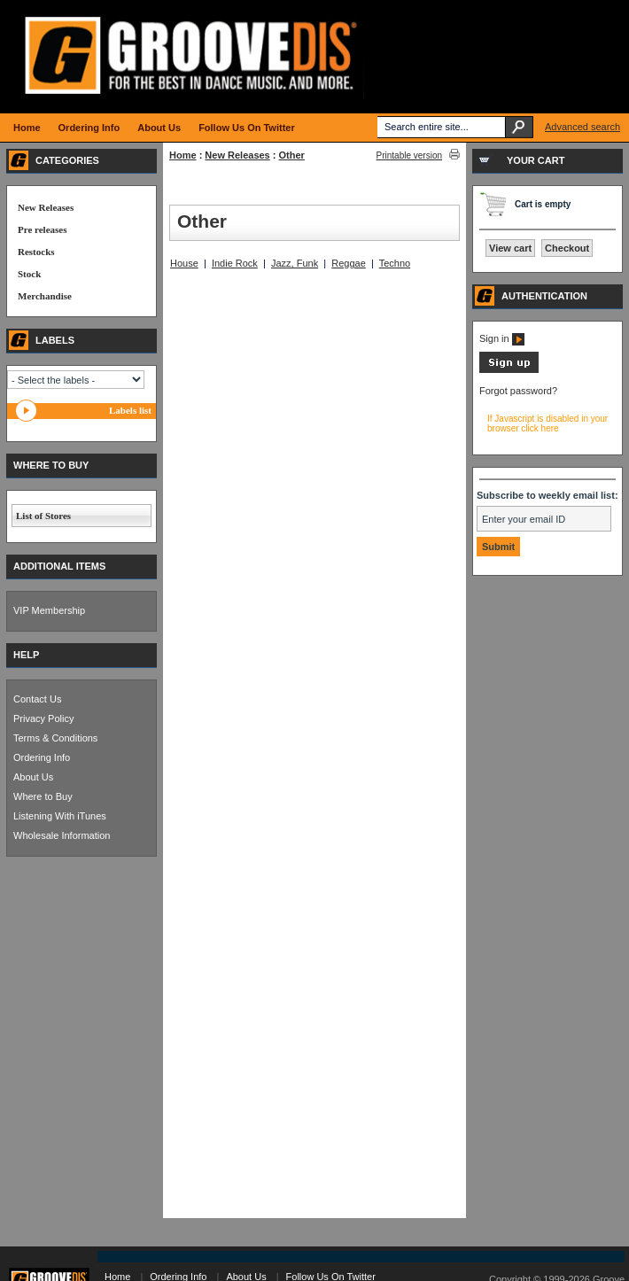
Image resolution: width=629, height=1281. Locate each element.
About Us (33, 777)
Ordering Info (41, 757)
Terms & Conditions (55, 738)
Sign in (501, 338)
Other (292, 155)
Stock (29, 273)
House (184, 263)
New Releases (237, 155)
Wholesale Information (61, 835)
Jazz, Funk (294, 263)
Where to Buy (43, 796)
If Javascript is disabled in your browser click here (547, 423)
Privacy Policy (43, 718)
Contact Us (37, 699)
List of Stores (43, 515)
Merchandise (45, 296)
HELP (26, 654)
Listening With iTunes (59, 816)
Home (183, 155)
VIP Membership (49, 610)
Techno (394, 263)
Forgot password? (518, 390)
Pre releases (42, 229)
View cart (510, 248)
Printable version (409, 155)
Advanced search (582, 126)
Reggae (348, 263)
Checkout (567, 248)
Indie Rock (235, 263)
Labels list (130, 410)
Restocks (36, 251)
